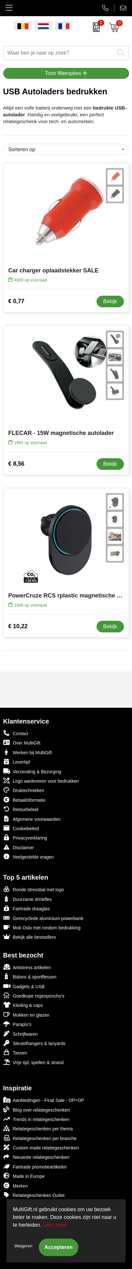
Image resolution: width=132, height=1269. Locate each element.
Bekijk (110, 301)
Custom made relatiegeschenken (41, 1147)
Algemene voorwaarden (32, 819)
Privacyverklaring (25, 837)
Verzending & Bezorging (32, 771)
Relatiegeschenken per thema (38, 1128)
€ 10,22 (18, 626)
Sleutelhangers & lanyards (34, 1043)
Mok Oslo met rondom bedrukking (42, 927)
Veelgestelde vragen (28, 856)
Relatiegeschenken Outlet (34, 1195)
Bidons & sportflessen (29, 976)
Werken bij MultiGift (27, 752)
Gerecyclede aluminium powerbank (43, 918)
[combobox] (59, 53)
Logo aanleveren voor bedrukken (41, 780)
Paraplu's (17, 1024)
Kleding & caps (23, 1005)
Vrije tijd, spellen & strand (33, 1062)
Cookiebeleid (21, 828)
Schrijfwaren (20, 1034)
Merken (15, 1185)
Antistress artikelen (27, 967)
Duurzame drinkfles (27, 899)
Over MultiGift (22, 742)
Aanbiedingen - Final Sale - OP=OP (43, 1100)
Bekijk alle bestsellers (29, 937)
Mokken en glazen (26, 1014)
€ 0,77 (16, 301)
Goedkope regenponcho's (34, 995)
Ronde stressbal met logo (33, 889)
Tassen (15, 1052)
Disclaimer (18, 847)
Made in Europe (24, 1176)
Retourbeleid (20, 809)
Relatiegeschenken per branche (40, 1138)
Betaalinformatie (24, 800)
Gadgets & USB (24, 986)
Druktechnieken (23, 790)
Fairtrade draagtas (26, 908)
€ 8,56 (16, 463)
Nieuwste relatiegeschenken (36, 1157)
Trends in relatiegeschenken (36, 1119)
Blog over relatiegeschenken (36, 1109)
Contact (15, 733)
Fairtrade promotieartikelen (35, 1166)
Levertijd (16, 761)
